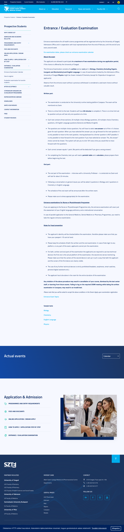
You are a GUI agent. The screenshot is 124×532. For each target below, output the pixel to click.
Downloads (8, 101)
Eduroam (46, 500)
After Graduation (40, 2)
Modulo (46, 513)
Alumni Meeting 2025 (57, 2)
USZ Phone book (49, 497)
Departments (48, 483)
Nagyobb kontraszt (118, 2)
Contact (101, 2)
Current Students (28, 2)
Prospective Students (15, 2)
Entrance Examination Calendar (13, 72)
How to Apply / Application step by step (15, 60)
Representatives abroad (13, 97)
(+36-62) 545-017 (92, 486)
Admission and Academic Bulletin (12, 38)
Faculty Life (101, 9)
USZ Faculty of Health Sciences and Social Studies (19, 491)
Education (55, 9)
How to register (8, 76)
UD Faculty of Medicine (11, 498)
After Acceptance (10, 86)
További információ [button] (99, 528)
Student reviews (10, 118)
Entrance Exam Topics (51, 296)
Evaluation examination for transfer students (14, 81)
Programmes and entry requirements (12, 44)
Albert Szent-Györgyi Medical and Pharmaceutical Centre (61, 480)
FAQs (5, 114)
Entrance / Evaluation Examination (26, 17)
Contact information (11, 109)
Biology (46, 310)
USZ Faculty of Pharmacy (11, 487)
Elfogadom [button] (116, 528)
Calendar (107, 356)
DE (113, 2)
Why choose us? (9, 32)
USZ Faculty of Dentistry (11, 484)
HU (108, 2)
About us (42, 9)
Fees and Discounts (11, 49)
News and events (84, 9)
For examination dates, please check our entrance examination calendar (69, 52)
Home (5, 2)
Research (68, 9)
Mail (45, 503)
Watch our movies (10, 105)
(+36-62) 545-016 (92, 483)
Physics (46, 324)
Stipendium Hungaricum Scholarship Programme (13, 92)
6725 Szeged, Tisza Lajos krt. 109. (97, 480)
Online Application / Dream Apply (13, 54)
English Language (50, 319)
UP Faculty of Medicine (11, 514)
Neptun (46, 506)
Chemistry (47, 315)
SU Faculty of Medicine (11, 506)
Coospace (46, 510)
